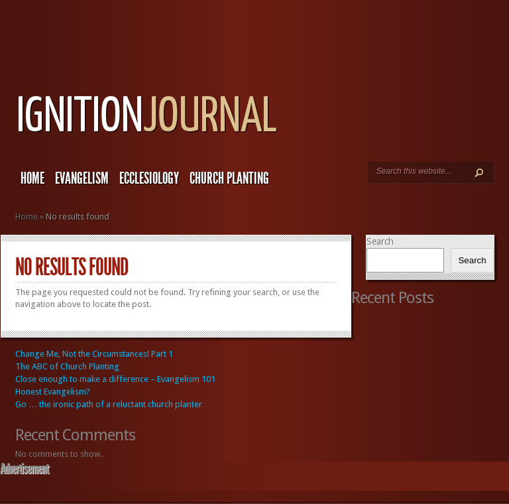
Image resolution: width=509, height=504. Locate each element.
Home (32, 178)
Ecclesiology (149, 178)
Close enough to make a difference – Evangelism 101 (115, 379)
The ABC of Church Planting (67, 366)
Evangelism (82, 178)
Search (380, 241)
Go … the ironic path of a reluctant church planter (108, 404)
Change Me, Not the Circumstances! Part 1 (94, 354)
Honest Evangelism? (52, 392)
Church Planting (229, 178)
